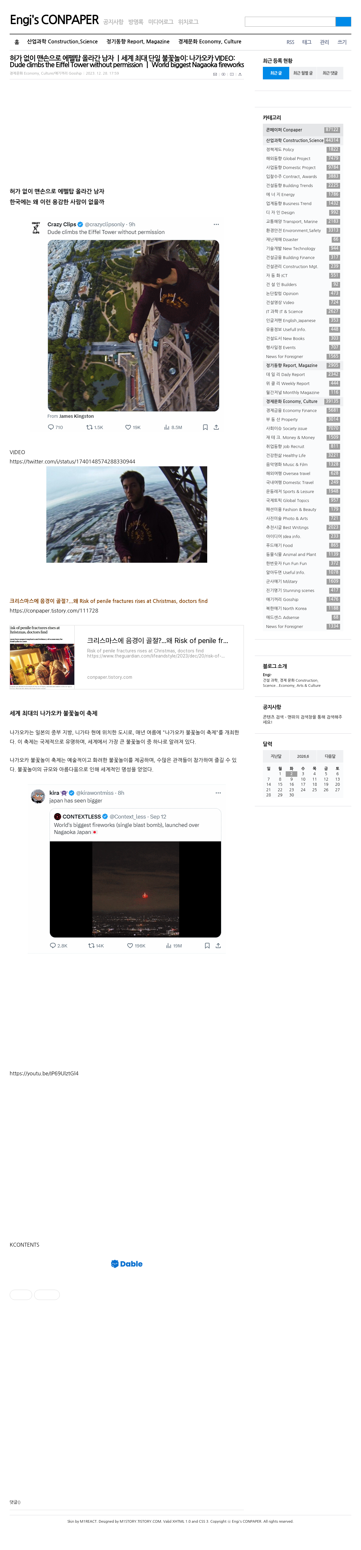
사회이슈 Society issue (303, 429)
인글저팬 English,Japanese (303, 321)
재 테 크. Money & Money (303, 438)
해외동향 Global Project (303, 159)
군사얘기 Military (303, 582)
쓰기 (342, 42)
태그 (306, 42)
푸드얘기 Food (303, 546)
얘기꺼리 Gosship (303, 600)
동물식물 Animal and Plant (303, 555)
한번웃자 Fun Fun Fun (303, 564)
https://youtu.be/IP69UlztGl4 (44, 1073)
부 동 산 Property (303, 420)
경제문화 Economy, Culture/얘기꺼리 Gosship (46, 73)
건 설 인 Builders (303, 285)
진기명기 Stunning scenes (303, 591)
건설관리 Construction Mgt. (303, 267)
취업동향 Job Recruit (303, 447)
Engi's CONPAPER (54, 20)
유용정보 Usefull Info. (303, 330)
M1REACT (88, 1521)
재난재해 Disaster (303, 240)
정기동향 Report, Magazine (138, 41)
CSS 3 (203, 1521)
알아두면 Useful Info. (303, 573)
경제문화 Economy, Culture (209, 41)
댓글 (13, 1502)
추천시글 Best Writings (303, 528)
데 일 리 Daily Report (303, 375)
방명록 (135, 22)
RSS (290, 42)
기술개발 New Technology (303, 249)
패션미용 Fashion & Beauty (303, 510)
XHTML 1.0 (181, 1521)
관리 (324, 42)
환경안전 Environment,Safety (303, 231)
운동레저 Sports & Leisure (303, 492)
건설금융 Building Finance (303, 258)
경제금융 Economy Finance (303, 411)
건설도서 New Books (303, 339)
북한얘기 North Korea (303, 609)
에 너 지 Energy (303, 195)
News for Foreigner (303, 357)
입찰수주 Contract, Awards (303, 177)
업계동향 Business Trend (303, 204)
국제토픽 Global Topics (303, 501)
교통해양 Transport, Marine (303, 222)
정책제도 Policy (303, 150)
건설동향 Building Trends (303, 186)
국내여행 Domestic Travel (303, 483)
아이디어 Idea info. (303, 537)
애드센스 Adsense (303, 618)
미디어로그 (160, 22)
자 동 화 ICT (303, 276)
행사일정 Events (303, 348)
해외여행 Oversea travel (303, 474)
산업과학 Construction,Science (62, 41)
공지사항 (113, 22)
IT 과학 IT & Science (303, 312)
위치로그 (188, 22)
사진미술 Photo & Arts (303, 519)
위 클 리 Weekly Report (303, 384)
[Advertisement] (127, 1015)
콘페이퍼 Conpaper (303, 130)
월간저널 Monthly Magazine (303, 393)
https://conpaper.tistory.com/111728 (54, 610)
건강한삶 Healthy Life (303, 456)
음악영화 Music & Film (303, 465)
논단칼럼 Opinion (303, 294)
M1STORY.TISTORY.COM (140, 1521)
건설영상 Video (303, 303)
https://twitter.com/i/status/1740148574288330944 (72, 461)
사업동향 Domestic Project (303, 168)
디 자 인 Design (303, 213)
